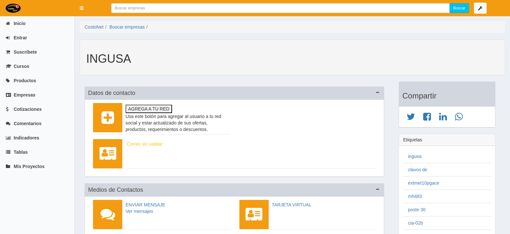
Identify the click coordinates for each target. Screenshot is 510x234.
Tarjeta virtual (292, 204)
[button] (81, 8)
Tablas (17, 152)
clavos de (417, 169)
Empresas (20, 95)
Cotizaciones (24, 109)
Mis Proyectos (25, 166)
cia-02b (415, 223)
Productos (21, 80)
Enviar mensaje (145, 204)
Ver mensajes (139, 211)
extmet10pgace (423, 183)
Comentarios (23, 123)
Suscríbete (21, 52)
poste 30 (417, 209)
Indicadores (22, 137)
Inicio (15, 23)
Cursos (17, 66)
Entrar (16, 37)
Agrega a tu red (148, 108)
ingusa (415, 156)
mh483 (415, 196)
